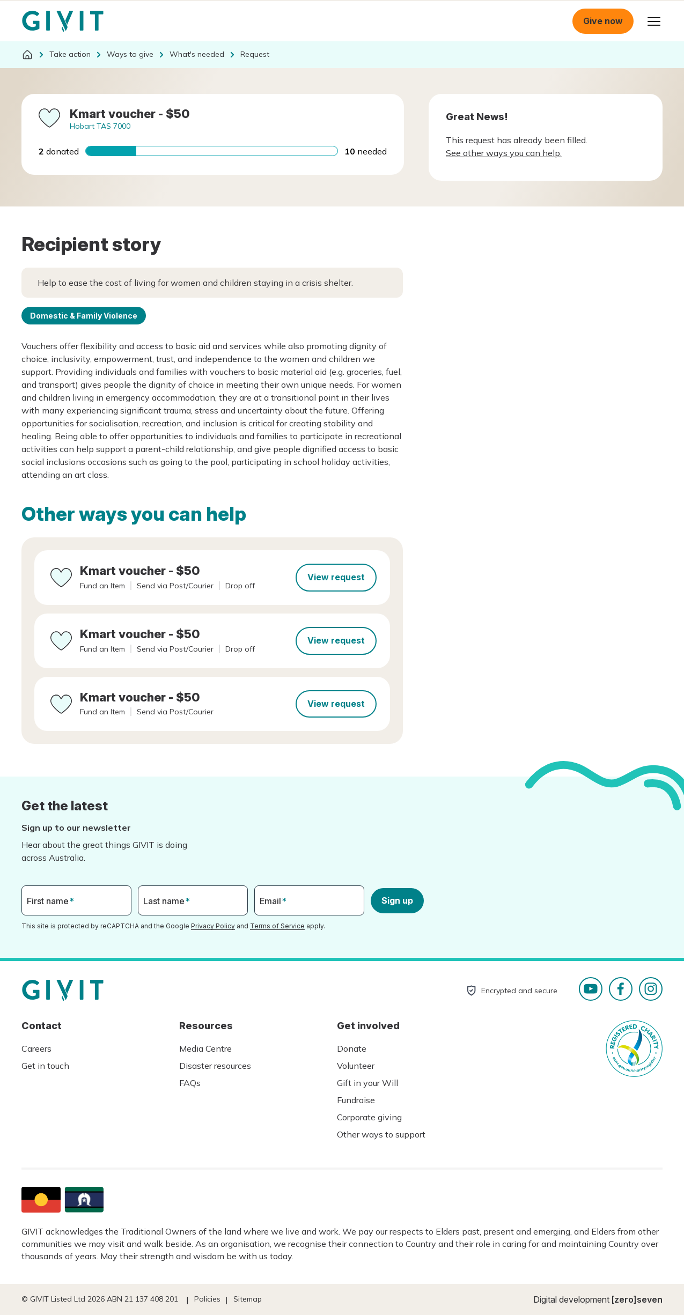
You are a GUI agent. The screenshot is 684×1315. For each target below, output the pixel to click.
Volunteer (355, 1065)
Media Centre (205, 1048)
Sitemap (247, 1299)
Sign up (397, 900)
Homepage (62, 21)
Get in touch (45, 1065)
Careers (36, 1048)
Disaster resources (215, 1065)
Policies (207, 1299)
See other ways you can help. (504, 152)
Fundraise (356, 1100)
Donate (351, 1048)
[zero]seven (637, 1299)
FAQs (190, 1082)
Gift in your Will (367, 1082)
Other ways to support (381, 1134)
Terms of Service (277, 926)
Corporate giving (369, 1117)
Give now (603, 21)
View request (336, 577)
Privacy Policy (213, 926)
